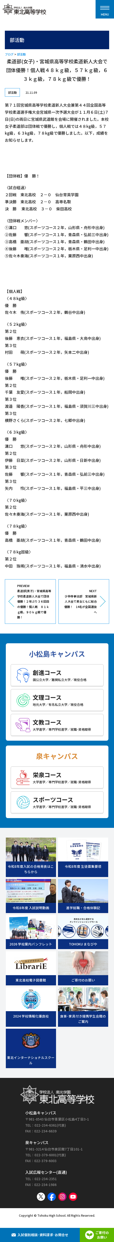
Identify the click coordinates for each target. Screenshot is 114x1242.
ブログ (9, 54)
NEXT (79, 602)
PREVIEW (34, 602)
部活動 (21, 54)
